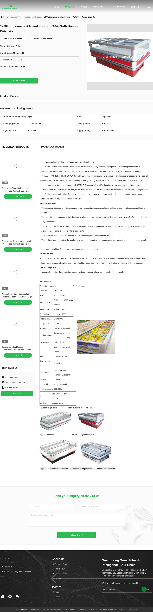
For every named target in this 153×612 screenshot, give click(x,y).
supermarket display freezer (82, 469)
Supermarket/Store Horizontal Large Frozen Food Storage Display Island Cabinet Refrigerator (16, 191)
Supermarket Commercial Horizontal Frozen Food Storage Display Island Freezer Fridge (16, 244)
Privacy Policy (21, 609)
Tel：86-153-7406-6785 (12, 567)
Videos (83, 6)
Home (56, 6)
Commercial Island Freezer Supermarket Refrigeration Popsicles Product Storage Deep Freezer (16, 350)
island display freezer (106, 469)
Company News (117, 6)
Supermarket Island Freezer (30, 17)
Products (69, 6)
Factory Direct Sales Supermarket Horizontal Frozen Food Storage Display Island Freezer (18, 297)
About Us (98, 6)
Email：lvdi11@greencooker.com (16, 572)
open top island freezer (58, 469)
